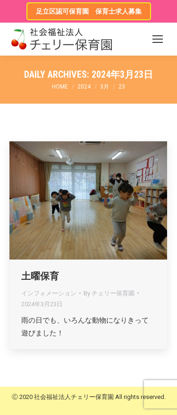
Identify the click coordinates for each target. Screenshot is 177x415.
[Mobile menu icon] (158, 39)
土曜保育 (40, 276)
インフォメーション (48, 293)
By (109, 293)
